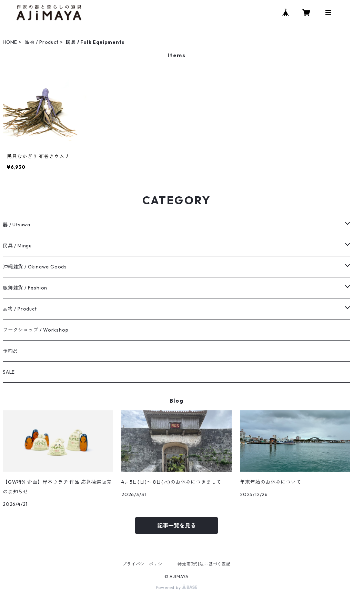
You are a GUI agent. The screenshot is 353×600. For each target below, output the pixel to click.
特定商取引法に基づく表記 (204, 564)
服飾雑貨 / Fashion (25, 288)
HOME (10, 42)
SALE (9, 372)
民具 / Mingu (17, 246)
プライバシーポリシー (144, 564)
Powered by (177, 587)
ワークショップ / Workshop (35, 330)
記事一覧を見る (176, 525)
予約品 (10, 351)
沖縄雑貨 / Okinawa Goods (35, 267)
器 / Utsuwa (16, 225)
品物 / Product (41, 42)
